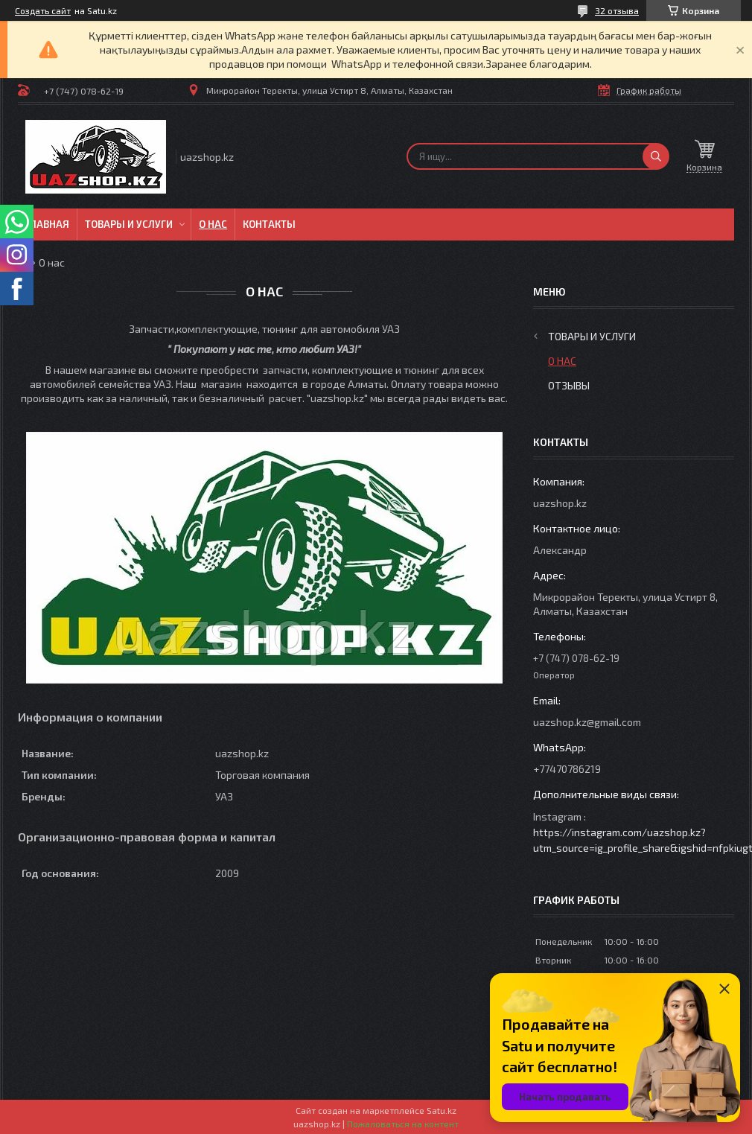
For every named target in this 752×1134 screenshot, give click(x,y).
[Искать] (656, 156)
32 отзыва (617, 10)
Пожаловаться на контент (403, 1123)
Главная (47, 224)
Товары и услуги (129, 224)
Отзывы (569, 385)
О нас (213, 224)
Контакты (269, 224)
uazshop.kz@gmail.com (587, 722)
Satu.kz (441, 1110)
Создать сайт (43, 10)
